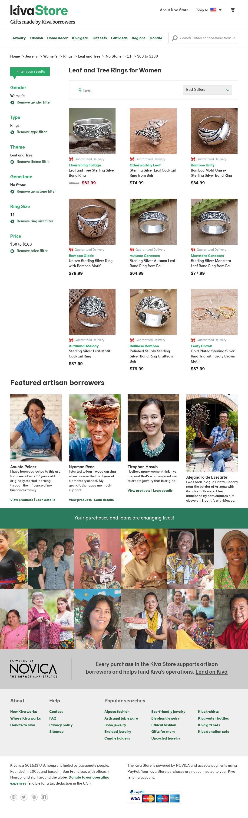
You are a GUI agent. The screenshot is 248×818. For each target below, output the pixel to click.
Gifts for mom (163, 732)
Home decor (57, 38)
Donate (156, 38)
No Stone (18, 185)
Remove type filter (28, 132)
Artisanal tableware (121, 719)
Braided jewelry (117, 732)
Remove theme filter (30, 162)
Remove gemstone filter (33, 192)
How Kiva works (23, 712)
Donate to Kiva (22, 725)
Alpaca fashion (116, 712)
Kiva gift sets (209, 725)
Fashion (36, 38)
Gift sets (100, 38)
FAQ (52, 719)
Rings (15, 126)
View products (21, 500)
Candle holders (117, 738)
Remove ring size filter (31, 221)
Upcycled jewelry (165, 738)
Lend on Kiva (211, 672)
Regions (138, 38)
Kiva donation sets (213, 732)
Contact (56, 712)
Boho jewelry (115, 725)
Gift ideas (119, 38)
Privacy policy (61, 725)
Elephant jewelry (165, 719)
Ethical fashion (163, 725)
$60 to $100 (21, 245)
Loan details (45, 500)
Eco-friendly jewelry (168, 712)
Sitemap (56, 732)
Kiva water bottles (213, 719)
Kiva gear (80, 38)
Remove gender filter (30, 102)
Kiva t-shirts (208, 712)
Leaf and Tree (21, 155)
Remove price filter (29, 251)
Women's (17, 96)
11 (12, 215)
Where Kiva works (25, 719)
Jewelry (19, 38)
